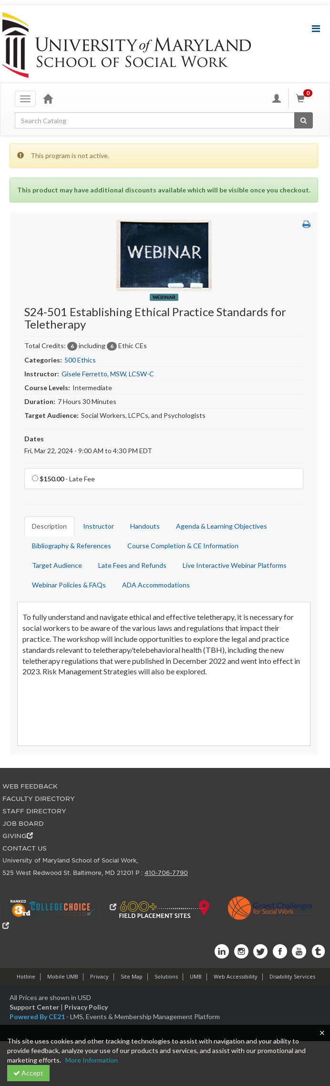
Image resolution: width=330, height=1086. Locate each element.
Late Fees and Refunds (132, 565)
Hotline (26, 976)
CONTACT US (24, 848)
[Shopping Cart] (305, 98)
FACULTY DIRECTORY (38, 798)
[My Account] (276, 98)
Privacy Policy (86, 1007)
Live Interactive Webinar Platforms (235, 565)
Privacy (99, 976)
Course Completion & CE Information (182, 546)
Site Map (132, 976)
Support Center (34, 1007)
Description (49, 526)
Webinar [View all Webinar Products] (164, 297)
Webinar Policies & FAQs (69, 585)
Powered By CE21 (38, 1016)
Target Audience (57, 565)
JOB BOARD (23, 823)
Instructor (98, 526)
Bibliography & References (71, 546)
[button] (306, 224)
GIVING (17, 836)
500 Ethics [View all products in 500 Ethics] (80, 360)
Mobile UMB (62, 976)
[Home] (48, 98)
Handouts (145, 526)
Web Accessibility (236, 976)
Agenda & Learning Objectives (221, 526)
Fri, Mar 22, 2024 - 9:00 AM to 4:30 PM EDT (88, 451)
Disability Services (292, 976)
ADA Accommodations (156, 585)
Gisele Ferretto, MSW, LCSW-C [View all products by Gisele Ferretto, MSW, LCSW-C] (108, 374)
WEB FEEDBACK (30, 786)
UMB (196, 976)
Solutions (166, 976)
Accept (28, 1073)
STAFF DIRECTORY (34, 811)
